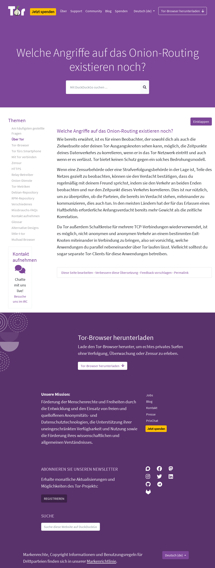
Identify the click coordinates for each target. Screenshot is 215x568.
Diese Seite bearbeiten (77, 272)
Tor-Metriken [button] (21, 186)
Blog (108, 11)
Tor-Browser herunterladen (182, 10)
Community (93, 11)
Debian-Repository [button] (25, 192)
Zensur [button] (17, 163)
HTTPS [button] (16, 169)
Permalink (181, 272)
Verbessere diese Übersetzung (116, 272)
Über (63, 11)
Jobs (149, 395)
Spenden (121, 11)
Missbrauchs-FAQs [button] (25, 210)
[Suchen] (103, 87)
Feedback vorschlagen (156, 272)
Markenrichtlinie (101, 561)
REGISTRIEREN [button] (54, 498)
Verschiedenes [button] (22, 204)
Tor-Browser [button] (20, 145)
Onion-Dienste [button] (22, 180)
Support (76, 11)
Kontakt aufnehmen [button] (26, 216)
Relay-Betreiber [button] (22, 174)
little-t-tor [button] (18, 233)
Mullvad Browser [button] (23, 239)
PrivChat (152, 420)
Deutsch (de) (143, 11)
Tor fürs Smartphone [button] (26, 151)
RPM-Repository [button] (23, 198)
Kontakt (151, 408)
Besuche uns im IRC (20, 298)
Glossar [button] (17, 222)
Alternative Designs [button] (25, 228)
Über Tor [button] (18, 139)
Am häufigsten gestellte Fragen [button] (28, 130)
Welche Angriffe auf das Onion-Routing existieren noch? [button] (115, 131)
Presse (151, 414)
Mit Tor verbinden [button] (24, 157)
